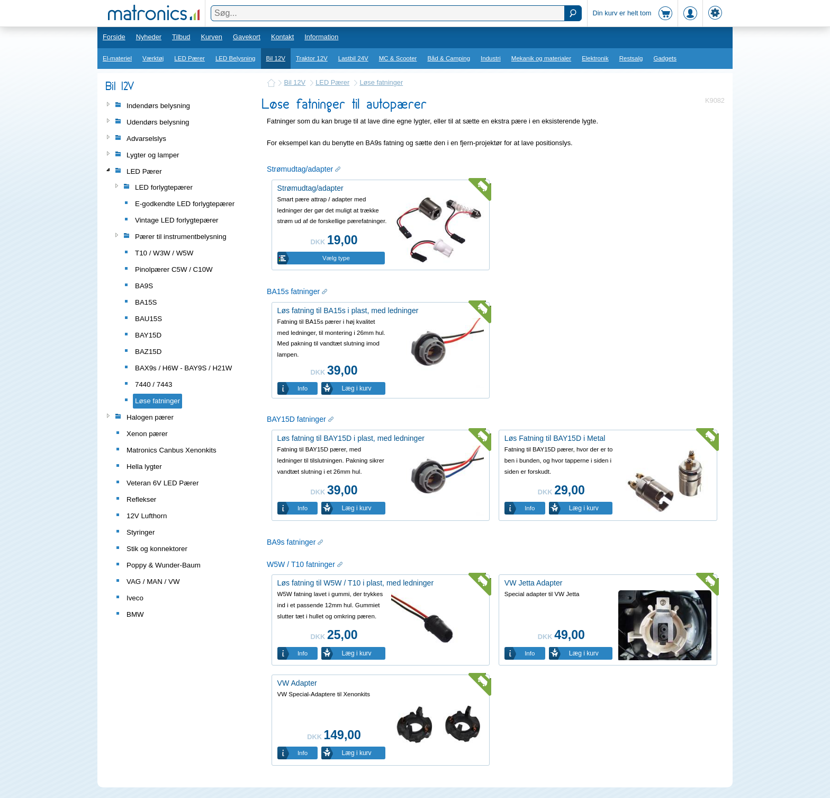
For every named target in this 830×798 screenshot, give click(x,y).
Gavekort (246, 37)
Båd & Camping (448, 58)
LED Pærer (189, 58)
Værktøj (153, 58)
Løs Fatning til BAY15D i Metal (555, 438)
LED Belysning (235, 58)
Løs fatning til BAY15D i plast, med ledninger (351, 438)
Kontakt (282, 37)
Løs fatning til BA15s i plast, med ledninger (348, 310)
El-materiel (117, 58)
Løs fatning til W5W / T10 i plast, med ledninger (355, 583)
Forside (114, 37)
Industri (491, 58)
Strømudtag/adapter (310, 188)
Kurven (211, 37)
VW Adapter (297, 683)
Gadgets (665, 58)
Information (321, 37)
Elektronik (595, 58)
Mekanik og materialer (541, 58)
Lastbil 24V (353, 58)
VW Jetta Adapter (533, 583)
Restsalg (631, 58)
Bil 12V (276, 58)
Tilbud (181, 37)
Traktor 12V (312, 58)
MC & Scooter (398, 58)
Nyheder (148, 37)
